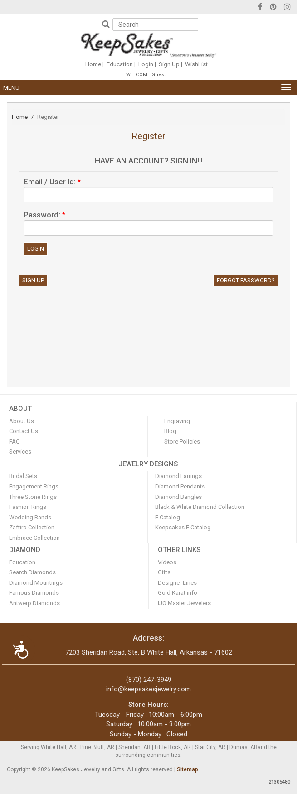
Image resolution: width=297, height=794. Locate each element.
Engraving (177, 421)
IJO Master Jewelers (184, 603)
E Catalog (167, 517)
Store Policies (182, 441)
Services (20, 451)
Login (145, 64)
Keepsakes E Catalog (183, 527)
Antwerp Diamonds (34, 603)
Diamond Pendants (180, 486)
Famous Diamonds (34, 592)
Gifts (164, 572)
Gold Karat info (177, 592)
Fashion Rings (27, 506)
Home (93, 64)
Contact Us (23, 431)
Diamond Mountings (36, 582)
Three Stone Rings (33, 496)
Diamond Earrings (178, 476)
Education (120, 64)
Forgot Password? (246, 280)
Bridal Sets (23, 476)
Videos (167, 562)
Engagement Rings (33, 486)
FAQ (14, 441)
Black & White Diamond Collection (199, 506)
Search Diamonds (32, 572)
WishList (196, 64)
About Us (21, 421)
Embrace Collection (34, 537)
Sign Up (169, 64)
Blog (170, 431)
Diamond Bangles (178, 496)
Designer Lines (177, 582)
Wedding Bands (30, 517)
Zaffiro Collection (31, 527)
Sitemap (187, 769)
